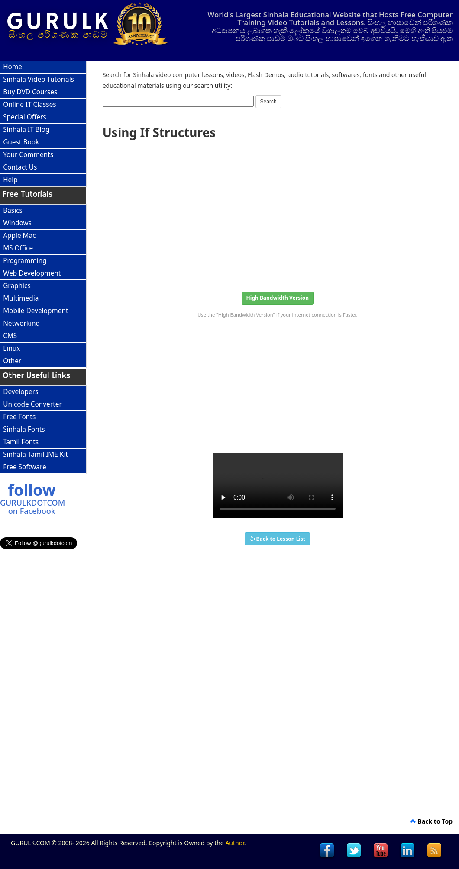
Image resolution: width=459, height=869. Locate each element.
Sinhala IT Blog (26, 129)
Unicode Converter (32, 404)
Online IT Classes (29, 104)
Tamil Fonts (21, 441)
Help (10, 179)
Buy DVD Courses (30, 91)
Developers (20, 391)
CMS (10, 335)
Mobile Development (35, 310)
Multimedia (21, 298)
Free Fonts (19, 416)
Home (12, 66)
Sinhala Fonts (24, 429)
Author (234, 843)
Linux (11, 348)
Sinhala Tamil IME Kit (35, 454)
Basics (13, 210)
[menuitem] (43, 67)
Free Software (24, 466)
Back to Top (431, 821)
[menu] (43, 124)
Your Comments (28, 154)
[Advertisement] (278, 212)
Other (12, 361)
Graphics (17, 285)
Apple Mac (19, 235)
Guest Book (21, 142)
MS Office (18, 248)
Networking (21, 323)
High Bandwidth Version (277, 297)
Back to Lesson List (277, 538)
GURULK (58, 22)
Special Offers (24, 117)
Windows (17, 223)
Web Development (32, 273)
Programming (25, 260)
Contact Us (20, 167)
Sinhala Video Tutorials (38, 79)
